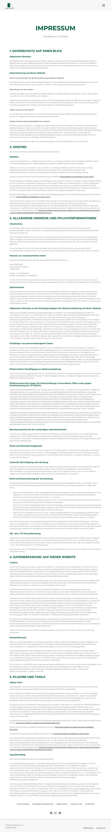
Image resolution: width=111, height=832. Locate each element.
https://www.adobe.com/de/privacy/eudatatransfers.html (38, 723)
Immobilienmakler (42, 804)
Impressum (101, 828)
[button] (103, 5)
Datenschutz (88, 828)
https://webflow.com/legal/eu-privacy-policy (77, 177)
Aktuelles (76, 804)
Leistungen (23, 804)
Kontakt (89, 804)
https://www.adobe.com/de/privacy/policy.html (71, 734)
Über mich (62, 804)
